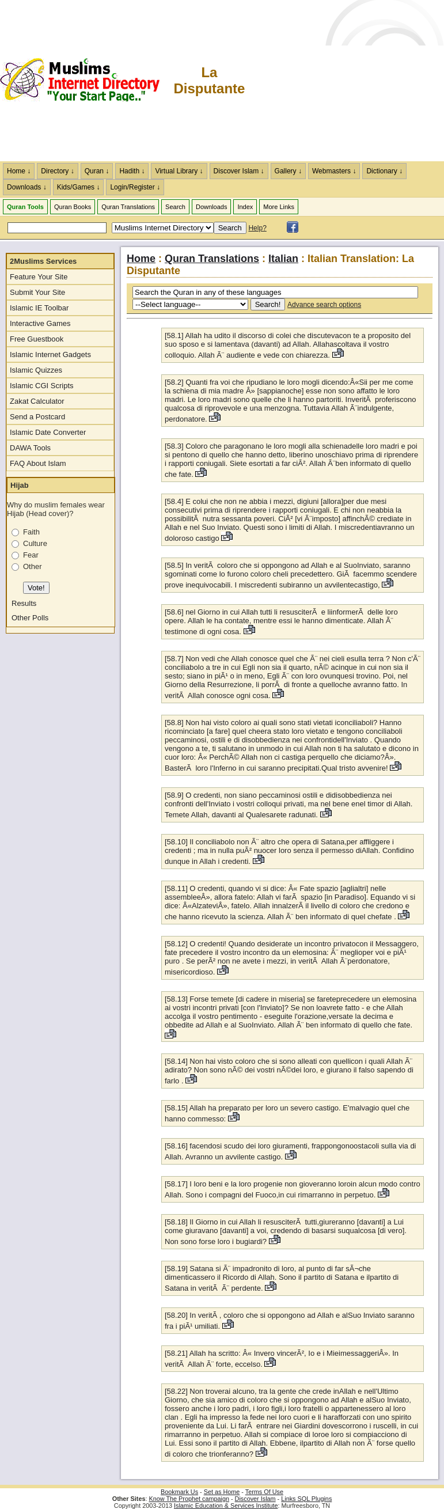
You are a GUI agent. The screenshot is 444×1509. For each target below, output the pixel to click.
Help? (257, 228)
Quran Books (72, 206)
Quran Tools (25, 206)
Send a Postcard (37, 416)
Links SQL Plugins (306, 1498)
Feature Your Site (38, 276)
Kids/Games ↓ (78, 187)
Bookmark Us (179, 1491)
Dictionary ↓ (384, 171)
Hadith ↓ (132, 171)
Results (24, 603)
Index (245, 206)
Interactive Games (40, 323)
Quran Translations (128, 206)
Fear (31, 555)
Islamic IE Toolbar (39, 308)
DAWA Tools (30, 447)
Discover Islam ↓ (239, 171)
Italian (283, 258)
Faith (31, 532)
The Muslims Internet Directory (86, 81)
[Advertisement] (345, 80)
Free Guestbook (36, 339)
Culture (35, 543)
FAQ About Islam (38, 463)
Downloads (211, 206)
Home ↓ (19, 171)
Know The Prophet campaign (189, 1498)
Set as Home (222, 1491)
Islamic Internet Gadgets (50, 354)
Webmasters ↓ (334, 171)
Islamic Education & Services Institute (226, 1505)
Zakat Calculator (37, 401)
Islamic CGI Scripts (42, 385)
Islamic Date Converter (48, 432)
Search (175, 206)
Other (32, 566)
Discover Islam (255, 1498)
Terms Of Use (264, 1491)
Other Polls (30, 617)
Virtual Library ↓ (179, 171)
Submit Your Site (37, 292)
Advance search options (324, 305)
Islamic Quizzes (36, 370)
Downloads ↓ (27, 187)
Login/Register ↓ (135, 187)
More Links (278, 206)
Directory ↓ (57, 171)
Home (141, 258)
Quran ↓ (97, 171)
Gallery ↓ (288, 171)
